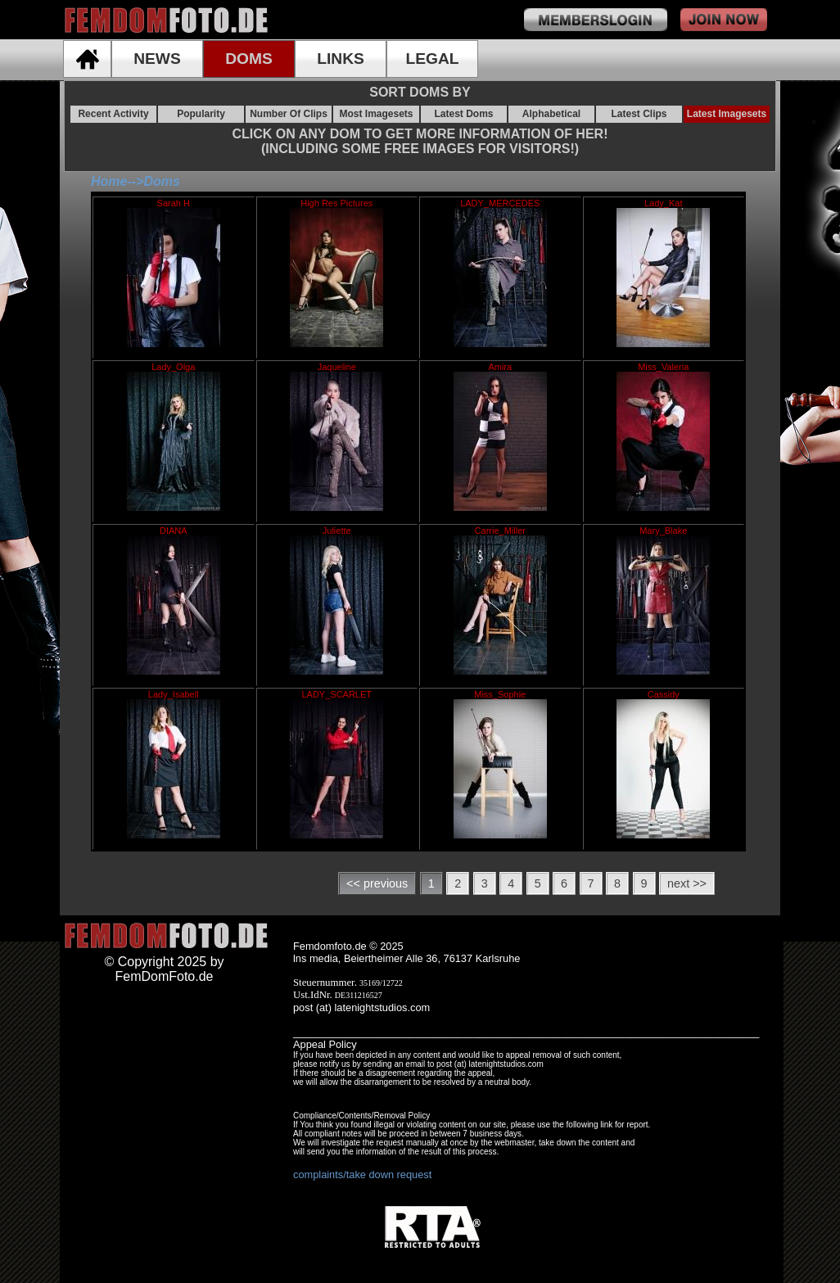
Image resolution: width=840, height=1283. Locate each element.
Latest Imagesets (726, 114)
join (723, 19)
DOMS (249, 58)
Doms (161, 181)
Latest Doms (463, 114)
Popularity (201, 114)
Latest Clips (638, 114)
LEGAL (431, 58)
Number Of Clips (288, 114)
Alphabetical (551, 114)
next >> (687, 883)
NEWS (157, 58)
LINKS (340, 58)
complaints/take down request (362, 1174)
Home (109, 181)
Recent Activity (113, 114)
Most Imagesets (376, 114)
